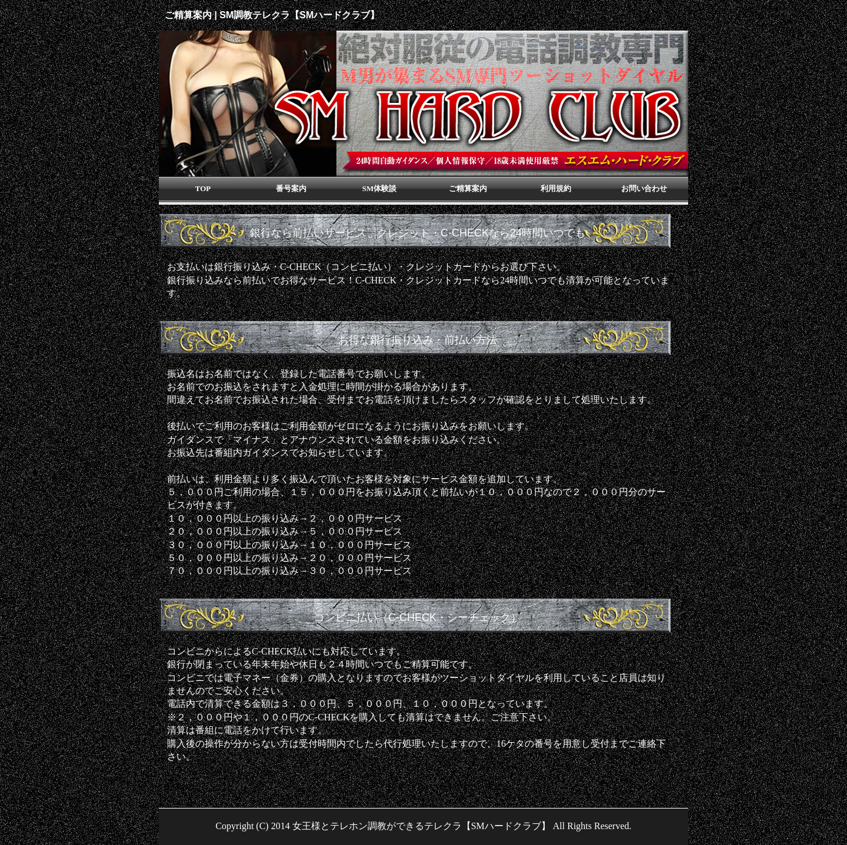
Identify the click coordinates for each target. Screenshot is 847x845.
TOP (203, 188)
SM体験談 (379, 188)
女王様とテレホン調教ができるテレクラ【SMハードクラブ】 (421, 826)
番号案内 (291, 188)
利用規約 (556, 188)
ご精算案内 (468, 188)
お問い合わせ (644, 188)
